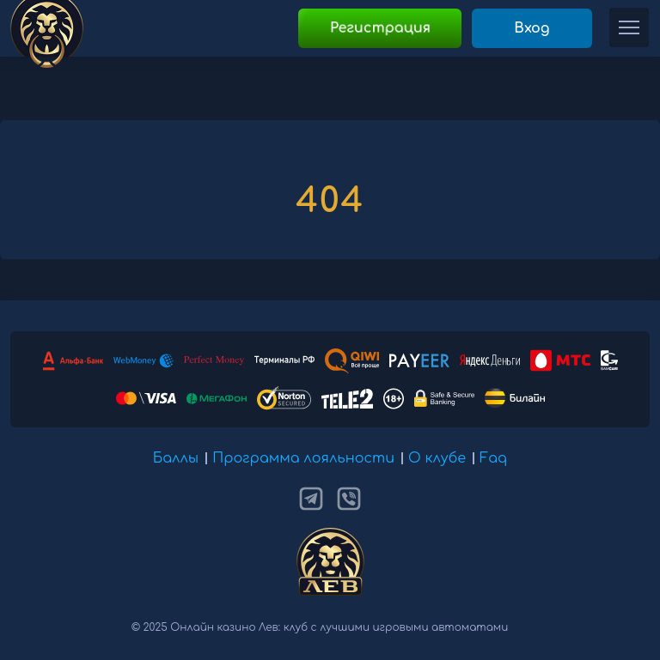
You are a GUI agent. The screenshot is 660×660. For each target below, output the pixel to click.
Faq (493, 458)
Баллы (176, 458)
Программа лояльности (303, 458)
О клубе (437, 458)
